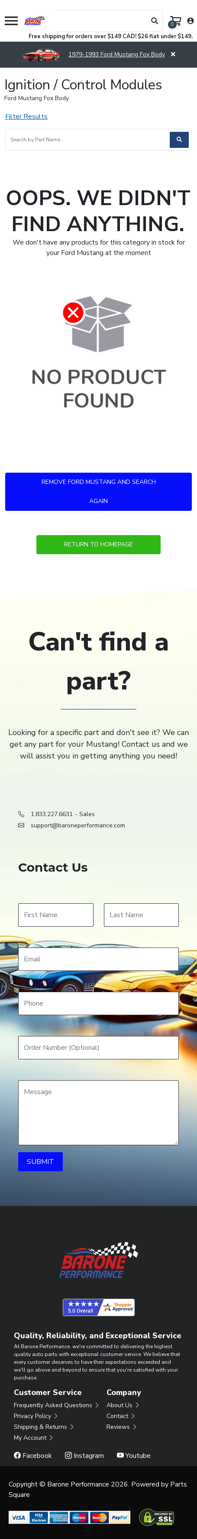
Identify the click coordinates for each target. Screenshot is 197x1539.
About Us (123, 1405)
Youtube (134, 1456)
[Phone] (98, 1003)
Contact (121, 1416)
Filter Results (26, 116)
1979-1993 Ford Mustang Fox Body (93, 54)
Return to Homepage (98, 544)
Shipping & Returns (44, 1427)
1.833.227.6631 (52, 814)
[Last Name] (141, 915)
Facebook (33, 1456)
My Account (34, 1438)
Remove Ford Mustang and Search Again (99, 491)
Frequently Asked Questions (57, 1405)
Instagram (84, 1456)
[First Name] (56, 915)
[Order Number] (98, 1047)
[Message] (98, 1112)
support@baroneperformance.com (78, 825)
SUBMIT (40, 1162)
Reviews (122, 1427)
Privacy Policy (36, 1416)
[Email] (98, 959)
